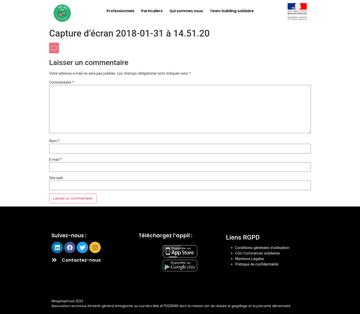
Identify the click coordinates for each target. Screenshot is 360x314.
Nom (54, 141)
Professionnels (120, 11)
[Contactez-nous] (54, 260)
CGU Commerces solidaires (257, 253)
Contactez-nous (81, 260)
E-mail (55, 159)
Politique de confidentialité (256, 264)
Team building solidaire (232, 11)
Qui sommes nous (186, 11)
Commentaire (61, 82)
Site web (56, 178)
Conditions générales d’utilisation (262, 248)
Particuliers (152, 11)
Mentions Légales (249, 259)
